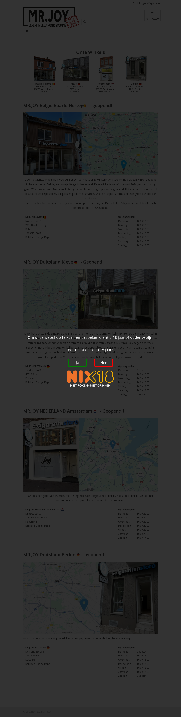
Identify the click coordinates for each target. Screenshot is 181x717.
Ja (77, 362)
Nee (103, 362)
